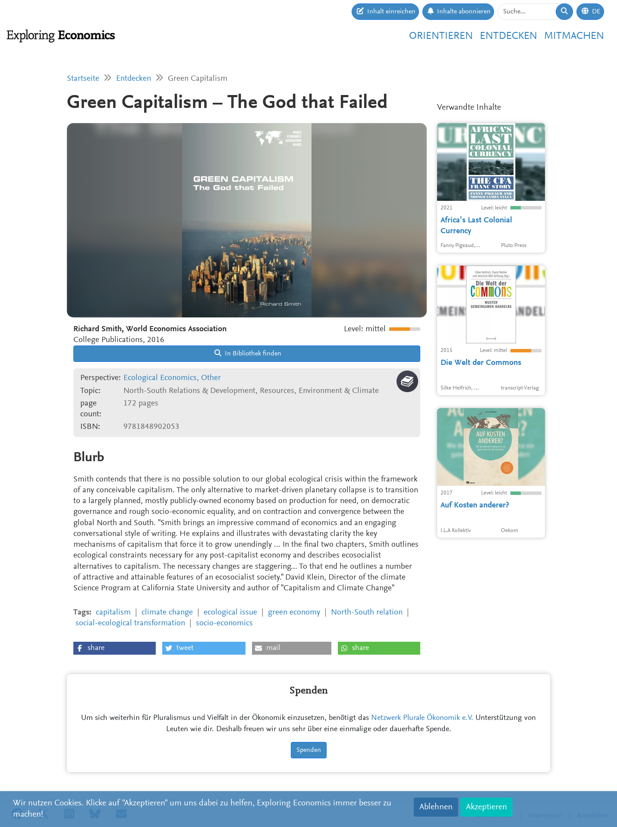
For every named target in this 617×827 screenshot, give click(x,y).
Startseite (83, 79)
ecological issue (230, 612)
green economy (294, 612)
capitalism (113, 612)
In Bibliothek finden (247, 353)
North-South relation (367, 612)
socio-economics (224, 623)
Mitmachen (574, 36)
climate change (167, 612)
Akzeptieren (486, 807)
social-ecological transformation (130, 623)
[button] (114, 648)
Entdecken (508, 36)
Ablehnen (436, 807)
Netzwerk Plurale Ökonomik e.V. (422, 718)
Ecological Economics (160, 378)
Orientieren (441, 36)
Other (211, 378)
